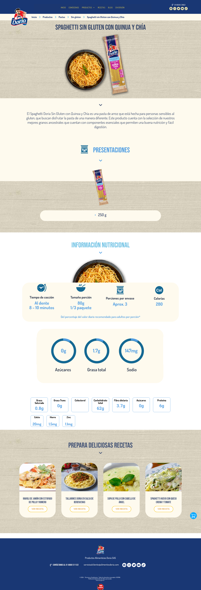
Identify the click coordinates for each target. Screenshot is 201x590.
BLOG (110, 7)
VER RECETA (38, 509)
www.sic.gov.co (100, 580)
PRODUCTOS (88, 7)
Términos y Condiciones (91, 577)
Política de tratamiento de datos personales (100, 579)
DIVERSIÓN (120, 7)
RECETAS (101, 7)
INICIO (63, 7)
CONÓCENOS (74, 7)
